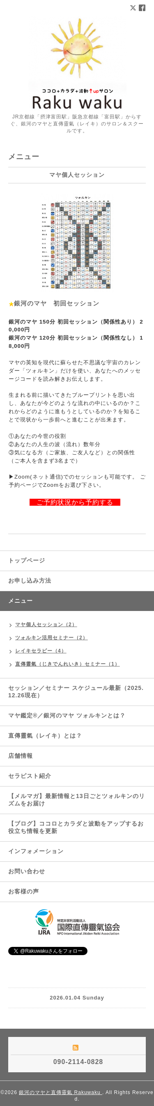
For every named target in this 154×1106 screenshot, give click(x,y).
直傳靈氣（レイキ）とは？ (45, 735)
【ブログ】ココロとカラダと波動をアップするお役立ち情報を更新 (76, 827)
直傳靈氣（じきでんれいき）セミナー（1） (67, 664)
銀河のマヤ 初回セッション (56, 303)
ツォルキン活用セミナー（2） (51, 638)
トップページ (26, 560)
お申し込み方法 (29, 580)
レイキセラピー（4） (41, 651)
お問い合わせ (26, 871)
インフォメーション (36, 851)
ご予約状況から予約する (71, 502)
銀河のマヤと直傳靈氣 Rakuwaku (60, 1092)
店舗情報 (20, 755)
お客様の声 (23, 891)
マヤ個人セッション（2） (46, 624)
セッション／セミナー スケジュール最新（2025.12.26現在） (76, 692)
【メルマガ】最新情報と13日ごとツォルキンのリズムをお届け (76, 800)
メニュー (20, 600)
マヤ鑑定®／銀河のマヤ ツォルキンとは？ (67, 715)
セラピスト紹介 (29, 776)
